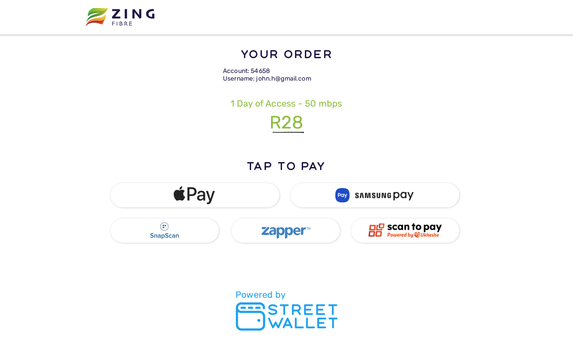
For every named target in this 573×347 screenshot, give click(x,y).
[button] (195, 195)
